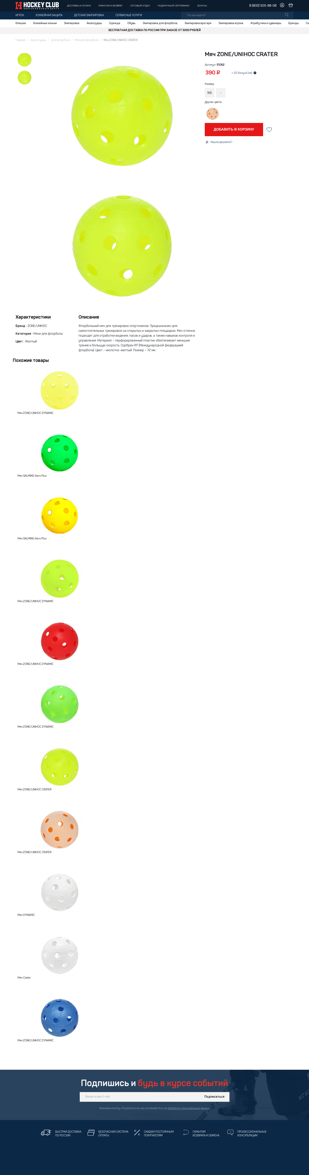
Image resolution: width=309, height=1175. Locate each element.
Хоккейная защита (49, 15)
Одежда (114, 23)
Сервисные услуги (129, 15)
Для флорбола (60, 40)
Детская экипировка (89, 15)
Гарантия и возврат (110, 6)
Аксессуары (94, 23)
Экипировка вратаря (198, 23)
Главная (20, 40)
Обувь (131, 23)
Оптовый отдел (140, 6)
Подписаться (214, 1096)
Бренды (293, 23)
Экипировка (71, 23)
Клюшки (21, 23)
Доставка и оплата (79, 6)
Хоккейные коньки (45, 23)
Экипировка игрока (231, 23)
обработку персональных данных (188, 1108)
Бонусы (202, 6)
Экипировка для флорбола (160, 23)
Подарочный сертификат (174, 6)
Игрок (20, 15)
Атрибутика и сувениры (265, 23)
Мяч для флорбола (87, 40)
